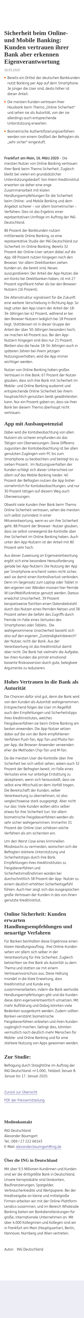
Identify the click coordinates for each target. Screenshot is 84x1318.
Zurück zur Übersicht (20, 1092)
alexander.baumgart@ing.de (38, 1146)
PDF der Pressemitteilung (24, 1100)
